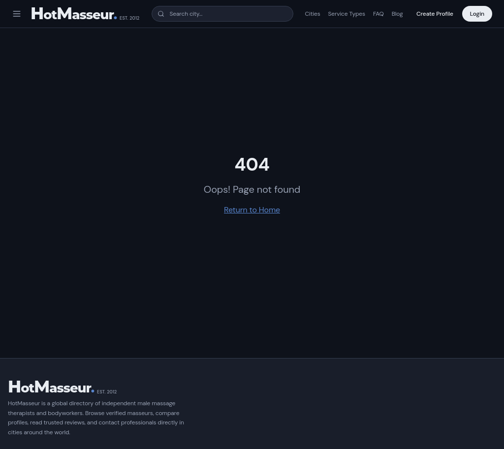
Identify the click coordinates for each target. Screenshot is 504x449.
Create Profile (434, 14)
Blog (397, 14)
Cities (312, 14)
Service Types (346, 14)
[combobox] (222, 14)
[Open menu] (17, 14)
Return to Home (252, 210)
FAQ (378, 14)
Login (477, 14)
